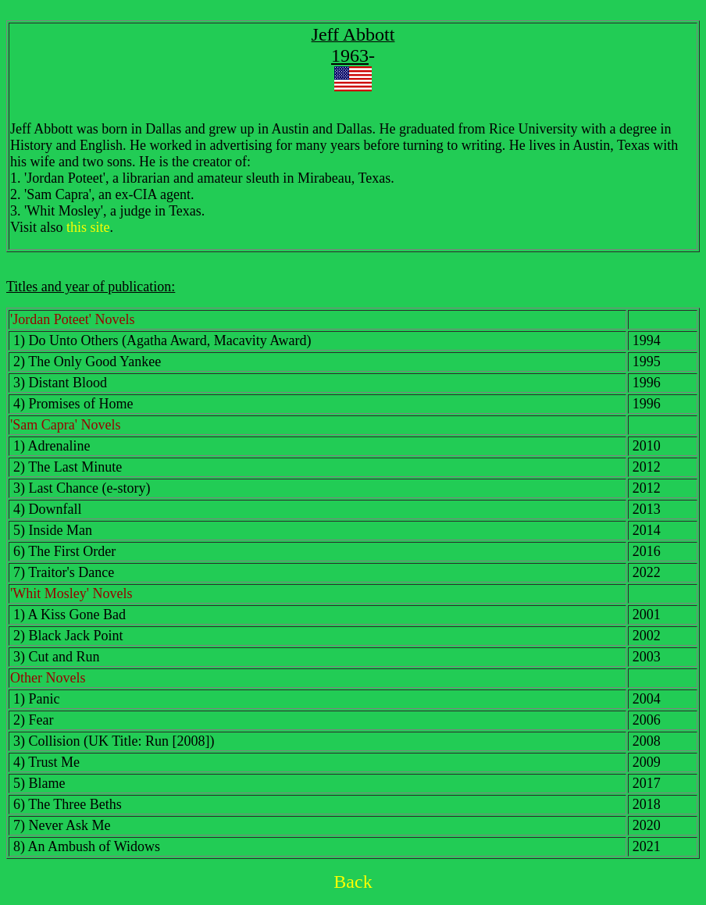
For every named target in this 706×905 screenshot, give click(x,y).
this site (88, 227)
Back (352, 881)
